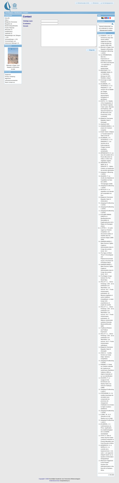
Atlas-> (7, 20)
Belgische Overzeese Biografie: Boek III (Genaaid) (107, 349)
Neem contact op (10, 82)
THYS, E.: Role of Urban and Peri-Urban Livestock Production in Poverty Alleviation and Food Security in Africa (107, 439)
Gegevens (8, 74)
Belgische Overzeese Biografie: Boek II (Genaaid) (107, 120)
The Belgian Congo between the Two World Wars (106, 278)
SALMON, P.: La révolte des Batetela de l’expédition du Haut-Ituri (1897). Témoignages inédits (107, 179)
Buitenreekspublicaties (11, 25)
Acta (6, 18)
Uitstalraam (8, 45)
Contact (25, 12)
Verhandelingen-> (10, 39)
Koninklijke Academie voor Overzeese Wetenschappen (64, 479)
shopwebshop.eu (65, 480)
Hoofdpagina (9, 12)
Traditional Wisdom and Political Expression (106, 329)
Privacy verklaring (10, 76)
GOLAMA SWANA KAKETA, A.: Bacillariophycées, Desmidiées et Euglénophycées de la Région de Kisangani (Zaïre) (107, 220)
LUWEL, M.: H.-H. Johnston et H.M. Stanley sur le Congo (107, 416)
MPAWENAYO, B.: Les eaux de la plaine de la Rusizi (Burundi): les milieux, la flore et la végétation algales (107, 156)
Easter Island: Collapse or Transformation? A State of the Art (107, 133)
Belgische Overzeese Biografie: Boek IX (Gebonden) (107, 199)
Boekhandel (18, 12)
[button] (82, 3)
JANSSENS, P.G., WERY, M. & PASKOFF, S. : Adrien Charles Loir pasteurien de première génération (107, 166)
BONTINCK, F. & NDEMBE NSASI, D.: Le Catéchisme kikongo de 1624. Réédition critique (107, 74)
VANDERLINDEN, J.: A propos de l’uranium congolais (107, 128)
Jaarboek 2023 (105, 124)
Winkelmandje (102, 33)
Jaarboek (7, 33)
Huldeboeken (9, 31)
